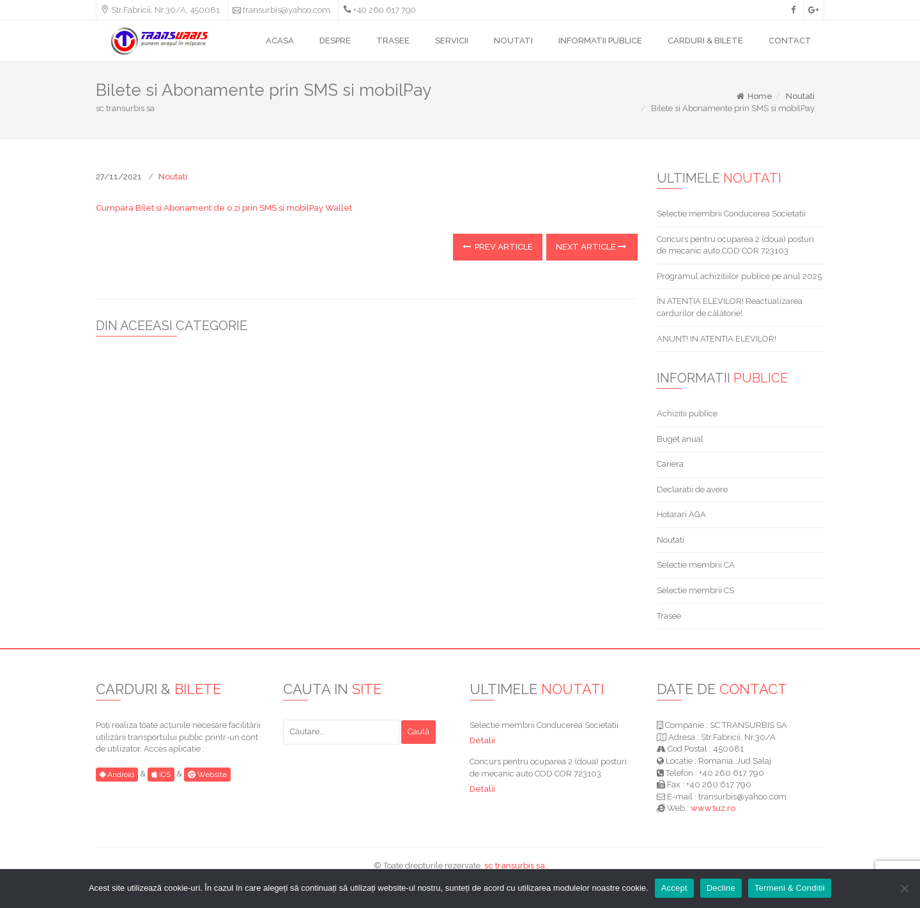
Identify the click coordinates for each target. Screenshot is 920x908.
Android (117, 774)
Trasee (669, 616)
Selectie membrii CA (696, 565)
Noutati (800, 96)
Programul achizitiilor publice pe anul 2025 (739, 276)
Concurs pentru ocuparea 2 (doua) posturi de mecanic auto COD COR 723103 (735, 245)
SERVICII (451, 40)
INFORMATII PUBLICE (600, 40)
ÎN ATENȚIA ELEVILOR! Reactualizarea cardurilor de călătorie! (729, 307)
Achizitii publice (687, 413)
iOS (161, 774)
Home (753, 96)
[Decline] (904, 888)
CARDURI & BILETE (705, 40)
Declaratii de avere (692, 489)
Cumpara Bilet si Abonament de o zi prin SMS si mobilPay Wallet (224, 208)
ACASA (280, 40)
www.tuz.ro (713, 808)
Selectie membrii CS (695, 590)
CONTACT (790, 40)
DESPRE (335, 40)
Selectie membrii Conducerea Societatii (731, 213)
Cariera (670, 464)
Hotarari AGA (681, 514)
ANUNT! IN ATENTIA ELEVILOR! (716, 339)
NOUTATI (513, 40)
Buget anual (680, 439)
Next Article (591, 247)
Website (207, 774)
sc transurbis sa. (515, 865)
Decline (721, 888)
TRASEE (393, 40)
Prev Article (498, 247)
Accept (674, 888)
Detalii (482, 740)
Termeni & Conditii (790, 888)
